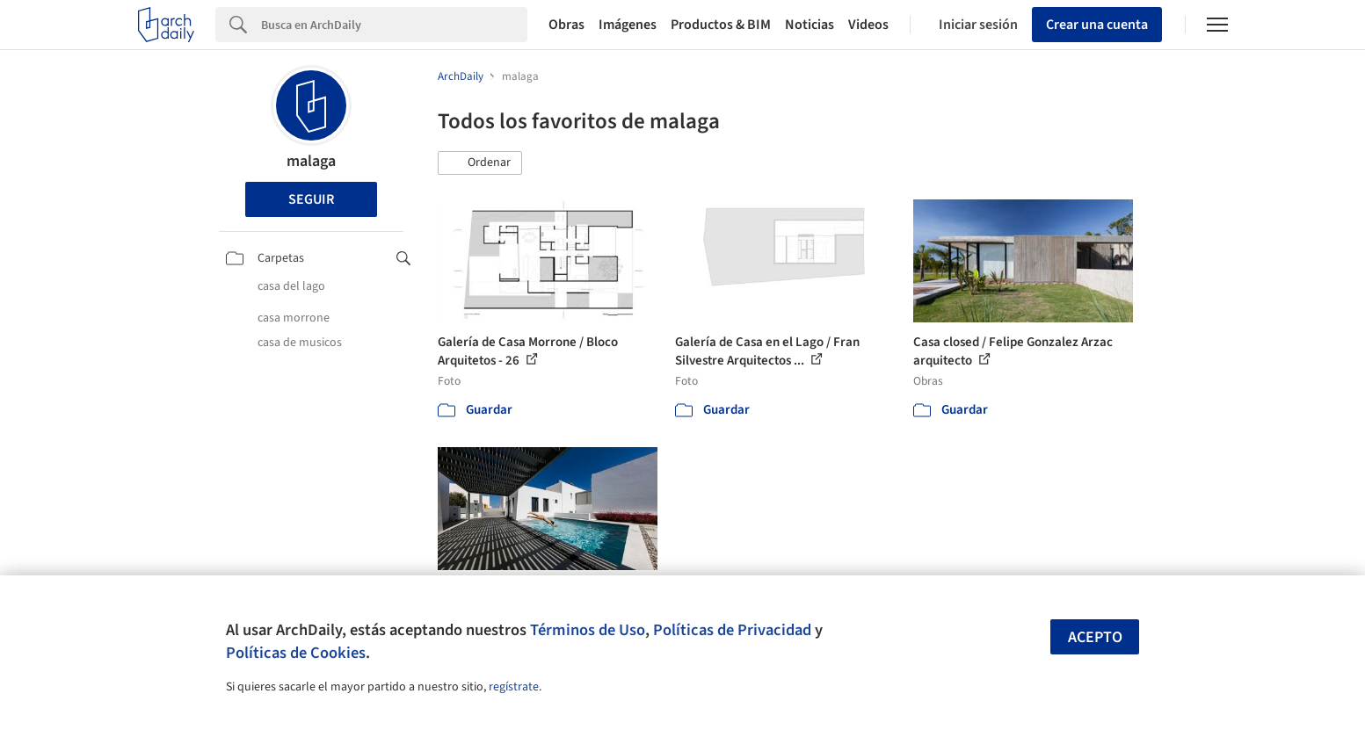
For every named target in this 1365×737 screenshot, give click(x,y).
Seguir (311, 199)
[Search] (394, 24)
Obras (566, 25)
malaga (311, 161)
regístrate (514, 687)
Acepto (1095, 637)
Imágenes (628, 25)
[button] (480, 163)
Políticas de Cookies (296, 652)
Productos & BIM (721, 25)
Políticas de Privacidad (732, 629)
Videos (868, 25)
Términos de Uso (587, 629)
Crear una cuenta (1097, 24)
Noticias (809, 25)
